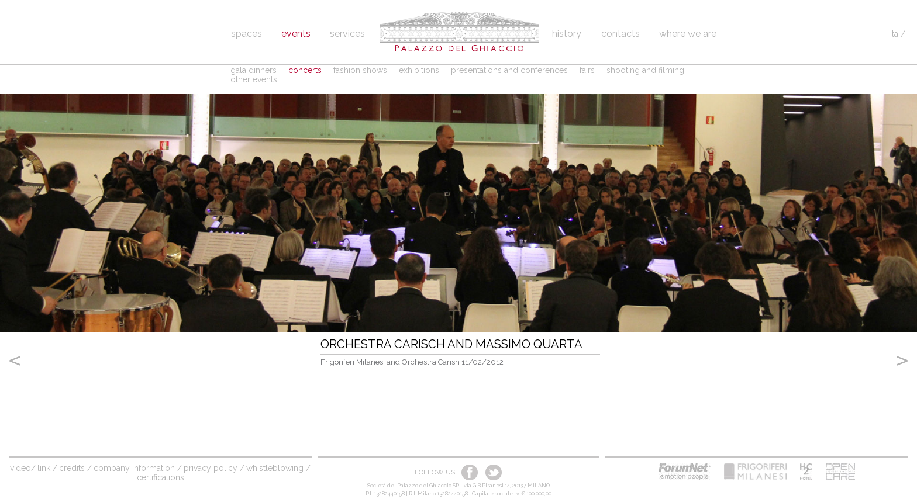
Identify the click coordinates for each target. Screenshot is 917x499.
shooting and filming (645, 70)
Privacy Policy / (214, 468)
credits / (75, 468)
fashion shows (360, 70)
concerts (305, 70)
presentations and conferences (509, 70)
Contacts (620, 33)
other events (253, 79)
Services (347, 33)
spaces (246, 33)
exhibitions (419, 70)
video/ (23, 468)
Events (296, 33)
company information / (138, 468)
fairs (587, 70)
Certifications (160, 477)
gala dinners (253, 70)
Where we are (687, 33)
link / (47, 468)
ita (894, 34)
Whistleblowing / (278, 468)
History (568, 33)
